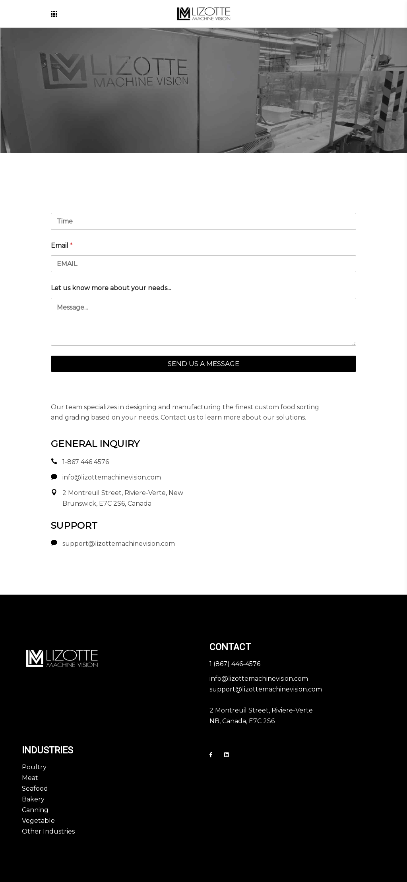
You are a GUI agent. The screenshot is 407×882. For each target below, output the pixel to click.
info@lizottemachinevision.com (258, 678)
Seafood (35, 788)
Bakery (33, 799)
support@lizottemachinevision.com (265, 689)
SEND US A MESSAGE (203, 364)
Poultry (34, 767)
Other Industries (48, 831)
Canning (35, 810)
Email (62, 245)
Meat (30, 778)
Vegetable (38, 820)
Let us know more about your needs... (111, 288)
